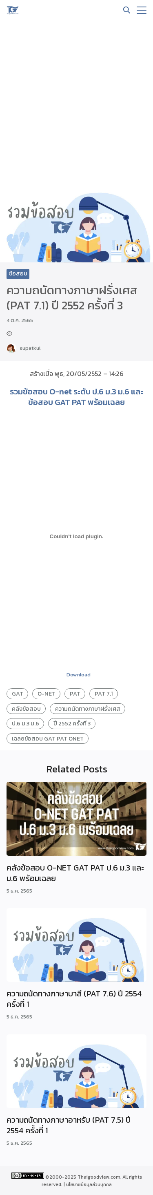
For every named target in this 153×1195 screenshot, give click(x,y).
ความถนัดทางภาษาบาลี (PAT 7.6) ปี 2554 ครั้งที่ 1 (74, 998)
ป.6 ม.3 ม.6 (25, 723)
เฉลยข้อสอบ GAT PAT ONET (48, 738)
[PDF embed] (76, 536)
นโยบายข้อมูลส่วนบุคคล (89, 1184)
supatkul (30, 348)
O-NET (46, 693)
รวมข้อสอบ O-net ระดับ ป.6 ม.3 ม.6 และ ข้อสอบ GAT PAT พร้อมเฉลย (76, 396)
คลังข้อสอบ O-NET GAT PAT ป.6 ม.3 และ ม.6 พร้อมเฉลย (75, 873)
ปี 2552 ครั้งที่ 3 (72, 723)
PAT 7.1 (104, 693)
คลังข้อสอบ (26, 708)
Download (79, 674)
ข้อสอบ (18, 273)
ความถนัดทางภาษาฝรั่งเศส (87, 708)
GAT (17, 693)
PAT (75, 693)
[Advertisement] (76, 101)
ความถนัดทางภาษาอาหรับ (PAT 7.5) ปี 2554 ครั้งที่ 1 (69, 1125)
